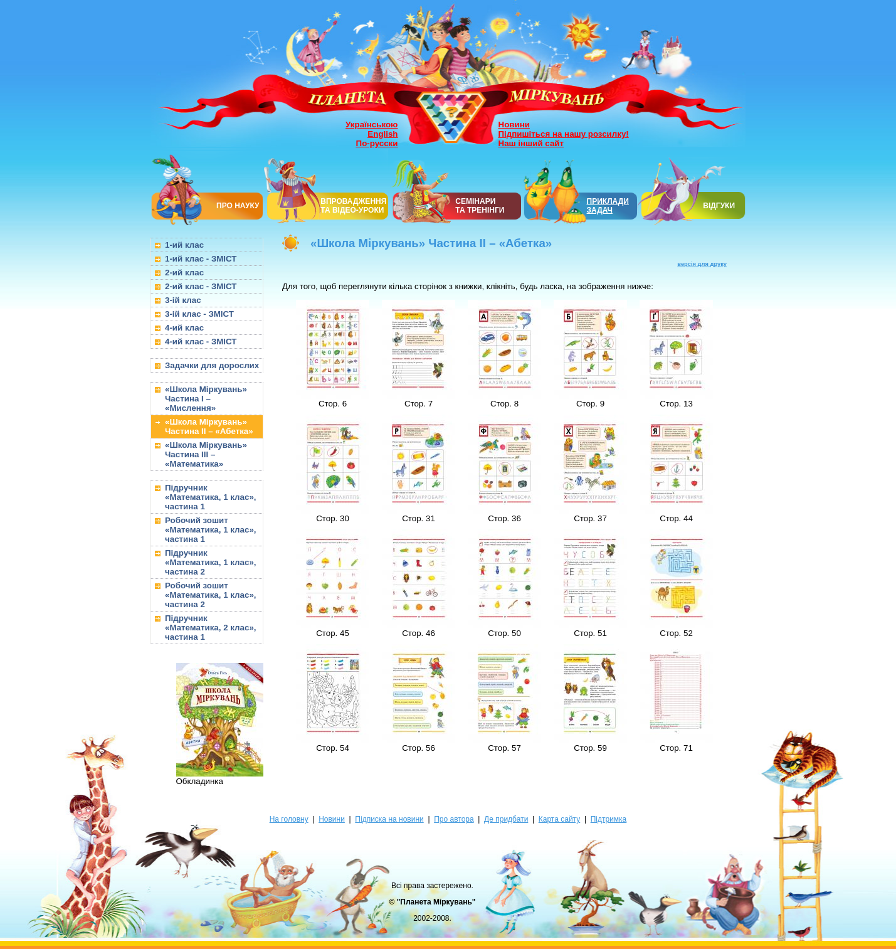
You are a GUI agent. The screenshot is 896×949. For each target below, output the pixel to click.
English (382, 134)
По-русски (377, 143)
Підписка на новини (389, 819)
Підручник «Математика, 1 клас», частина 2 (210, 562)
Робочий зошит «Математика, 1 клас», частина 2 (210, 595)
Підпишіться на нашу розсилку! (563, 134)
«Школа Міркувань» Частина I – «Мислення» (206, 398)
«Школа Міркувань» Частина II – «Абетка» (209, 426)
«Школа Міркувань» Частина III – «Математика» (206, 454)
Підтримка (609, 819)
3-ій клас (183, 300)
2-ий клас (184, 272)
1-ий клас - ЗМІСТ (201, 258)
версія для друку (702, 264)
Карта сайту (559, 819)
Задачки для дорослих (212, 365)
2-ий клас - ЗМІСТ (201, 286)
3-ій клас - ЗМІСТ (199, 314)
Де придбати (506, 819)
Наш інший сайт (531, 143)
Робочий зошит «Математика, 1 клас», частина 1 (210, 530)
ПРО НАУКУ (238, 205)
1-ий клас (184, 245)
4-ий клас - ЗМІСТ (201, 341)
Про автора (453, 819)
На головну (289, 819)
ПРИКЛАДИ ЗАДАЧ (608, 206)
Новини (514, 124)
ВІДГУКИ (719, 205)
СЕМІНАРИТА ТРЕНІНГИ (479, 206)
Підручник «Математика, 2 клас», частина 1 (210, 627)
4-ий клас (184, 327)
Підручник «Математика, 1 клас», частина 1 (210, 497)
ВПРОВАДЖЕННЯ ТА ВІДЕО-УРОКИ (353, 206)
